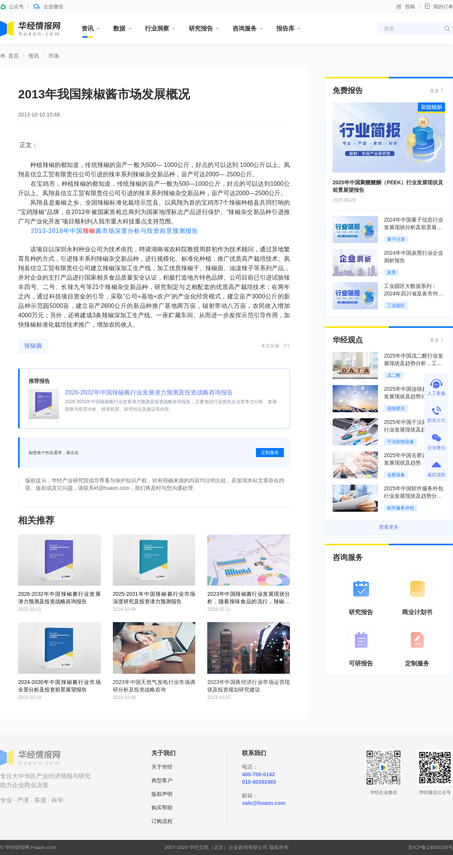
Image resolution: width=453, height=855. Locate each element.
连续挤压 (396, 408)
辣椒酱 (33, 346)
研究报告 (201, 28)
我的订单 (438, 6)
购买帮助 (162, 808)
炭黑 (391, 272)
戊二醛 (394, 375)
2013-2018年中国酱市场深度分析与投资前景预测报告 (114, 231)
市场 (53, 55)
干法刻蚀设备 (400, 441)
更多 (437, 90)
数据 (119, 28)
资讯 (88, 28)
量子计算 (396, 239)
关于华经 (162, 767)
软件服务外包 (400, 508)
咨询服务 (245, 28)
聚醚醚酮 (431, 107)
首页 (13, 55)
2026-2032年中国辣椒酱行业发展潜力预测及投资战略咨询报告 (149, 392)
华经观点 (348, 340)
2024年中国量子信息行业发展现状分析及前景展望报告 (413, 227)
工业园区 (396, 305)
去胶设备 (396, 474)
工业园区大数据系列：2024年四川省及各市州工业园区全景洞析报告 (413, 293)
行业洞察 (157, 28)
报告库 (285, 28)
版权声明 (162, 794)
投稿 (405, 7)
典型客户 (162, 780)
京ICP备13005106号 (430, 847)
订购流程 (162, 821)
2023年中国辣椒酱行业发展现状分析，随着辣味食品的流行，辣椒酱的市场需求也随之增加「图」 (248, 601)
